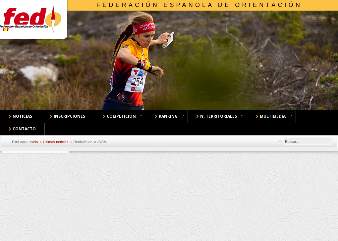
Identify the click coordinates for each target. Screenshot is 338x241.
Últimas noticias (55, 142)
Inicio (33, 142)
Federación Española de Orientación (199, 5)
